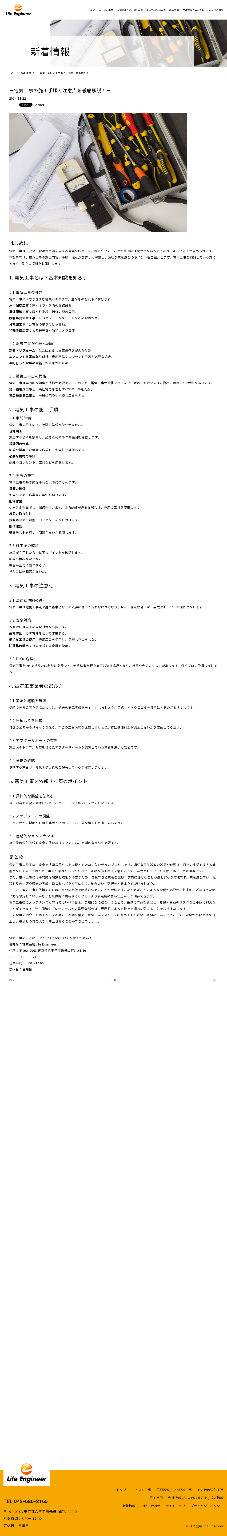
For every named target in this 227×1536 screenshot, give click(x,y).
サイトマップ (175, 1505)
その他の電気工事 (156, 9)
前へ (11, 980)
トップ (91, 9)
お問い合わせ (150, 1505)
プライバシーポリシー (207, 1505)
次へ (215, 980)
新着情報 (26, 72)
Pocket (39, 104)
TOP (12, 72)
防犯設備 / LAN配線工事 (130, 9)
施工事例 (174, 9)
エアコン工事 (106, 9)
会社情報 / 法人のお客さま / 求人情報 (203, 9)
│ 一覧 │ (113, 980)
